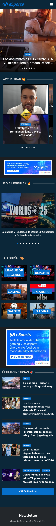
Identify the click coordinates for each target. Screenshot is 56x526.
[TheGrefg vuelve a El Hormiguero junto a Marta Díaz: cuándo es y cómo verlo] (25, 114)
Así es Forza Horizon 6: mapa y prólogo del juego (38, 384)
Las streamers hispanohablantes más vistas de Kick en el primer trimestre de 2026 (38, 408)
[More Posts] (28, 491)
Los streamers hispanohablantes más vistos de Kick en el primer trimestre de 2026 (38, 457)
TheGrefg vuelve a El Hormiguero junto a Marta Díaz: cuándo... (25, 131)
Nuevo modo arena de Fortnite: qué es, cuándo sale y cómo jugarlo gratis (38, 431)
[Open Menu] (51, 4)
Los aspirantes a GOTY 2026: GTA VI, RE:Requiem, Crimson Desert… (28, 61)
